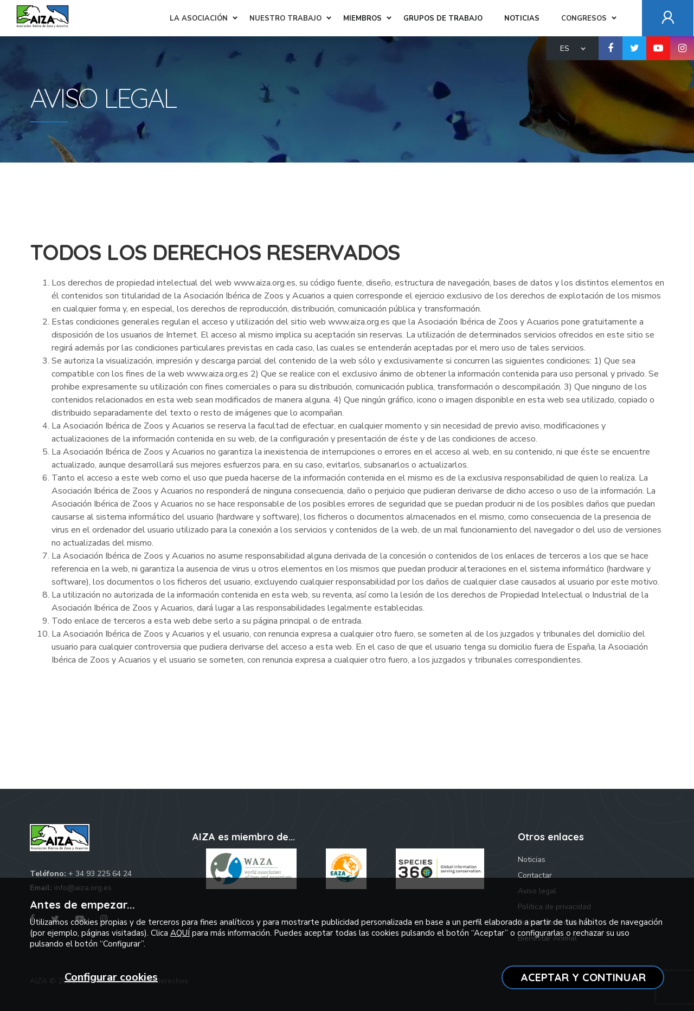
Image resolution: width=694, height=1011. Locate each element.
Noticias (531, 859)
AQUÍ (180, 933)
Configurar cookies (111, 977)
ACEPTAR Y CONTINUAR (583, 977)
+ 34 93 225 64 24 (100, 874)
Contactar (535, 875)
